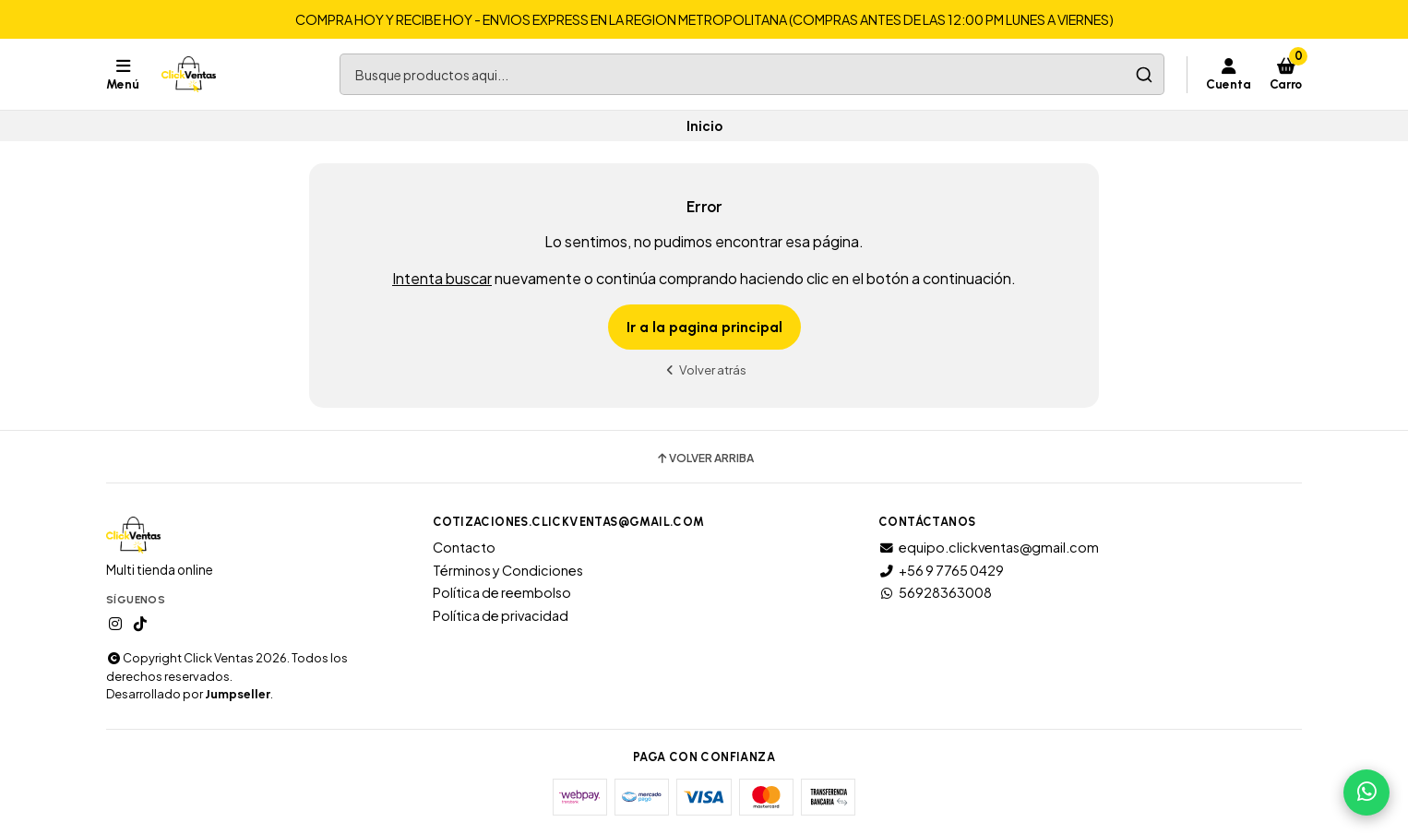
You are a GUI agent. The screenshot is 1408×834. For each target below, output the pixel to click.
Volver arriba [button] (704, 458)
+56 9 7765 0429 (941, 570)
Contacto (464, 547)
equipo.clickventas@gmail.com (988, 547)
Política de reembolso (502, 592)
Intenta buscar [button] (442, 278)
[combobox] (752, 74)
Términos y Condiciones (508, 570)
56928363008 (935, 592)
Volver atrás (704, 369)
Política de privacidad (500, 615)
